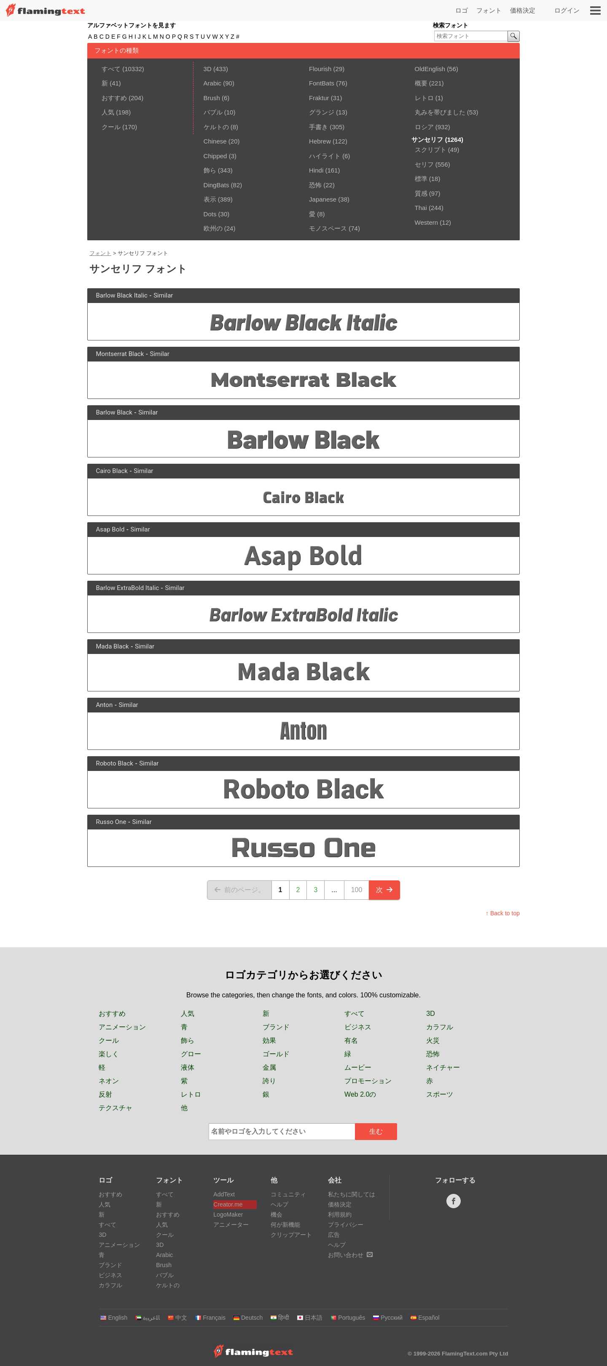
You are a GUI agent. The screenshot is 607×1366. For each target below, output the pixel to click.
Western (426, 222)
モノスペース (328, 228)
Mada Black (112, 646)
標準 (421, 178)
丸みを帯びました (440, 112)
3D (208, 68)
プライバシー (345, 1224)
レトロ (424, 97)
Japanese (322, 199)
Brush (212, 97)
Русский (388, 1317)
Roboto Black (114, 763)
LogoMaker (228, 1214)
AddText (224, 1194)
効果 (269, 1040)
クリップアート (291, 1234)
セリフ (424, 164)
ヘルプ (279, 1204)
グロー (191, 1054)
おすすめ (114, 97)
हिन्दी (279, 1317)
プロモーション (368, 1080)
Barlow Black (114, 412)
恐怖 (315, 185)
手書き (318, 126)
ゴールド (276, 1054)
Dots (210, 214)
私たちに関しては (351, 1194)
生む (376, 1131)
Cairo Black (112, 471)
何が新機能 (285, 1224)
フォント (489, 10)
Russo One (111, 822)
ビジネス (357, 1027)
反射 (105, 1094)
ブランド (276, 1027)
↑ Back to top (503, 913)
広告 (334, 1234)
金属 (269, 1067)
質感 (421, 193)
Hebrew (320, 141)
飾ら (210, 170)
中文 (177, 1317)
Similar (163, 295)
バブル (213, 112)
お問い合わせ (350, 1255)
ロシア (424, 126)
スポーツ (439, 1094)
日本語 (309, 1317)
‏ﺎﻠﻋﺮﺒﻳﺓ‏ (147, 1317)
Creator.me (227, 1204)
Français (210, 1317)
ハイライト (325, 155)
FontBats (321, 83)
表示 (210, 199)
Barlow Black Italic (122, 295)
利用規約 (340, 1214)
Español (425, 1317)
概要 (421, 83)
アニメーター (231, 1224)
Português (347, 1317)
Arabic (213, 83)
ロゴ (461, 10)
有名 (351, 1040)
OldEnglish (430, 68)
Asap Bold (110, 529)
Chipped (215, 155)
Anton (104, 705)
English (113, 1317)
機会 (276, 1214)
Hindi (316, 170)
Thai (421, 207)
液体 (187, 1067)
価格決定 (522, 10)
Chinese (215, 141)
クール (111, 126)
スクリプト (430, 149)
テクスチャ (115, 1107)
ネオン (109, 1080)
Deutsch (248, 1317)
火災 (433, 1040)
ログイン (567, 10)
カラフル (439, 1027)
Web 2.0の (360, 1094)
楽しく (109, 1054)
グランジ (321, 112)
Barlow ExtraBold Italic (127, 588)
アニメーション (122, 1027)
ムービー (357, 1067)
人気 (108, 112)
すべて (111, 68)
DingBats (216, 185)
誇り (269, 1080)
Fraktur (319, 97)
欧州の (213, 228)
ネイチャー (443, 1067)
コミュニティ (288, 1194)
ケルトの (216, 126)
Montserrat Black (120, 354)
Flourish (320, 68)
